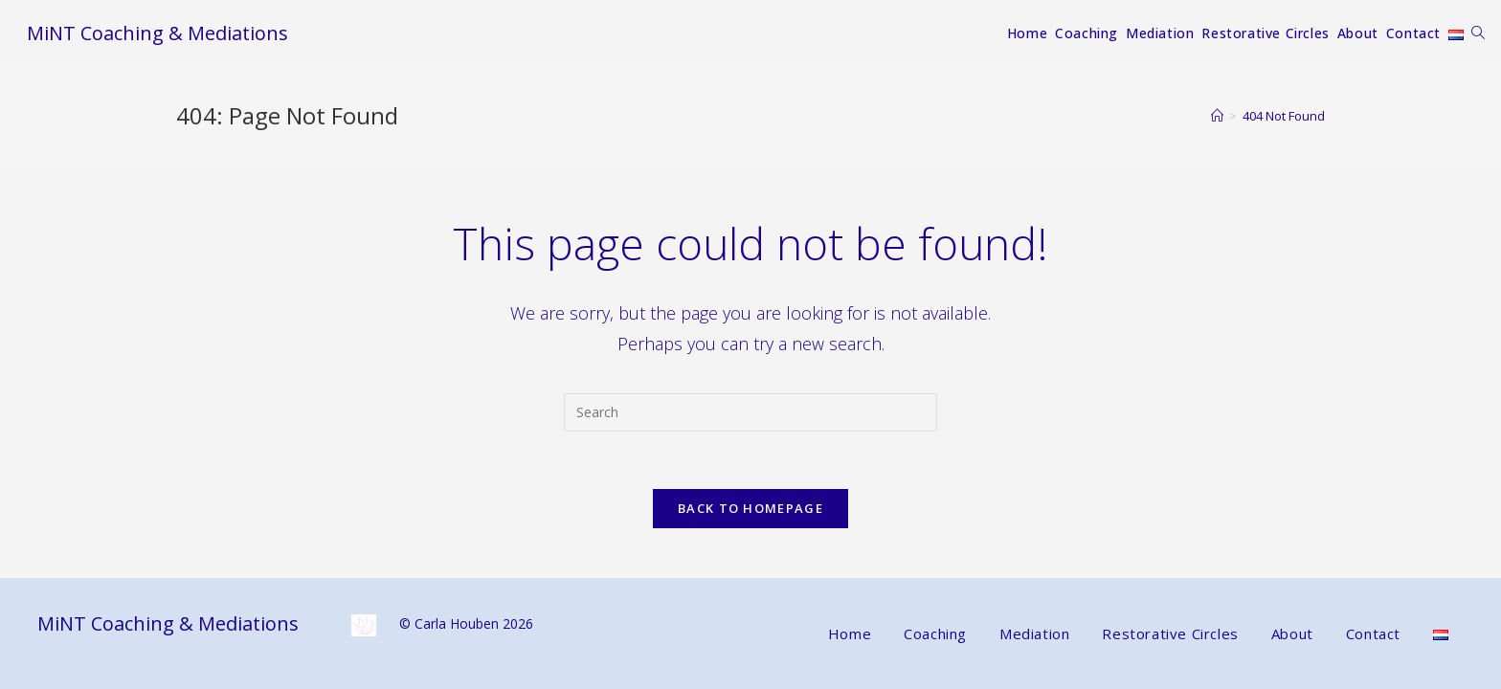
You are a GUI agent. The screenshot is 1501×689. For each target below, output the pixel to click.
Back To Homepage (750, 508)
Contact (1373, 631)
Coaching (935, 631)
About (1292, 631)
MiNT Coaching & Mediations (157, 33)
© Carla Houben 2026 (442, 621)
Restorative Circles (1170, 631)
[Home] (1217, 115)
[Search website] (1478, 33)
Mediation (1034, 631)
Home (849, 631)
